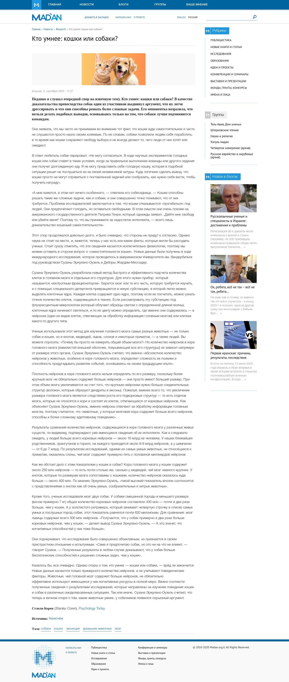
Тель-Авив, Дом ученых (226, 124)
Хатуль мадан (220, 142)
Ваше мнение (197, 4)
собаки (46, 628)
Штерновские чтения (225, 130)
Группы (160, 4)
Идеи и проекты (222, 67)
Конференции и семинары (229, 74)
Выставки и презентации (228, 81)
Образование (220, 60)
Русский (192, 17)
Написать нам (123, 17)
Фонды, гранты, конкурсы (229, 88)
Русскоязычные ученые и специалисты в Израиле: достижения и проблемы (229, 220)
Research (61, 29)
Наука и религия (222, 136)
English (181, 17)
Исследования (221, 54)
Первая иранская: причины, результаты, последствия (231, 355)
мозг (118, 628)
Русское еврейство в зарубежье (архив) (232, 155)
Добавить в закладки (97, 17)
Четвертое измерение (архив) (230, 148)
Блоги (123, 4)
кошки (58, 628)
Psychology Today (92, 608)
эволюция (73, 628)
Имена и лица (220, 94)
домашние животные (97, 628)
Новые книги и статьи (226, 47)
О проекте (139, 17)
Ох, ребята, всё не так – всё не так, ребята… (233, 289)
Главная (54, 4)
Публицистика (221, 40)
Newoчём (56, 618)
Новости (87, 4)
